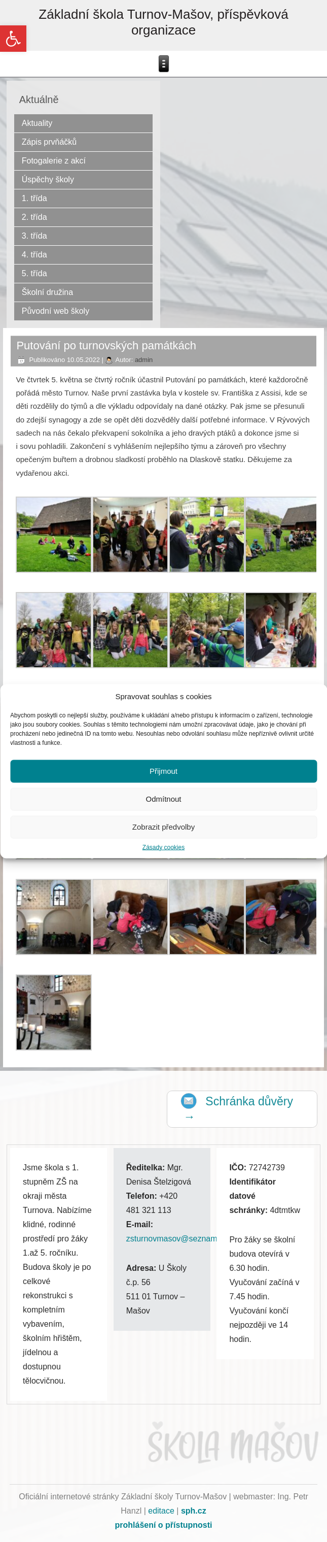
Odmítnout (163, 799)
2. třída (34, 217)
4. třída (34, 254)
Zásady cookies (163, 846)
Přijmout (163, 771)
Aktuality (37, 123)
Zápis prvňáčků (49, 142)
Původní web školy (55, 311)
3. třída (34, 236)
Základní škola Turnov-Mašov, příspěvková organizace (163, 22)
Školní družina (47, 292)
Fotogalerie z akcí (54, 160)
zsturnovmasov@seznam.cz (177, 1238)
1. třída (34, 198)
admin (144, 360)
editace (161, 1510)
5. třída (34, 273)
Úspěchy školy (48, 179)
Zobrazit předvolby (163, 827)
